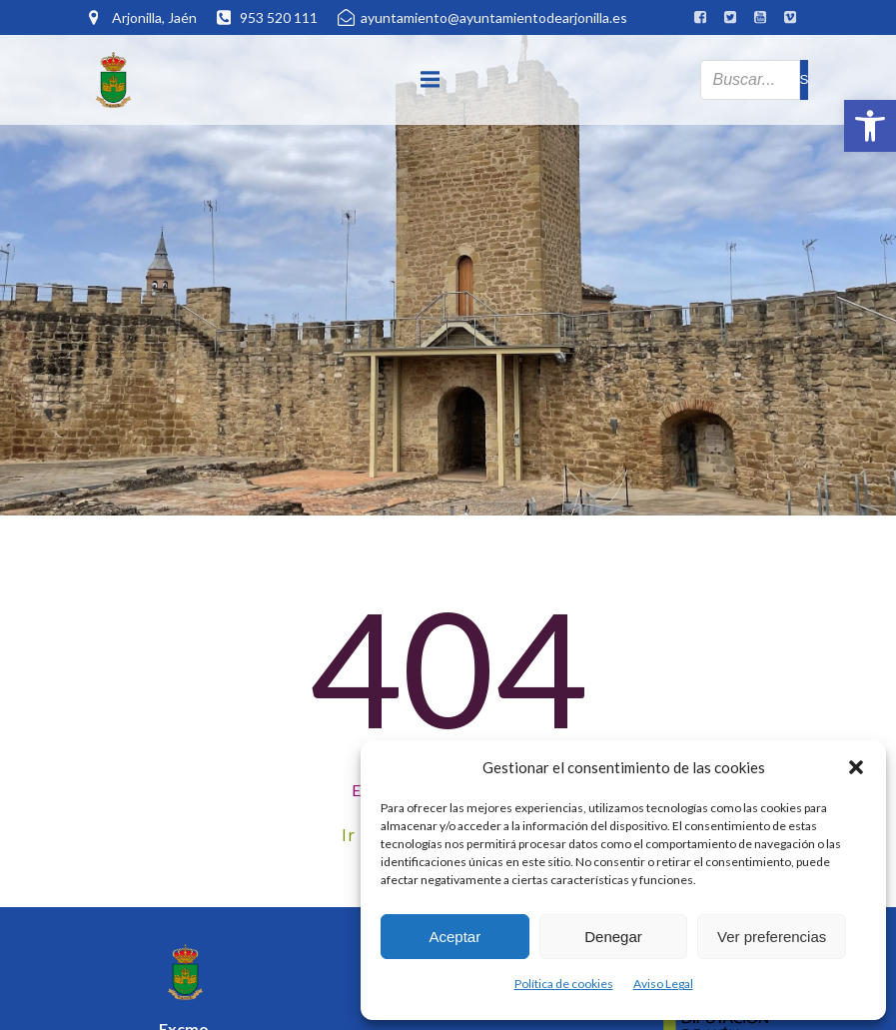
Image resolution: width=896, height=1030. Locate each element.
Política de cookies (563, 983)
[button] (870, 126)
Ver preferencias (771, 936)
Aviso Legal (663, 983)
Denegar (613, 936)
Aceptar (454, 936)
